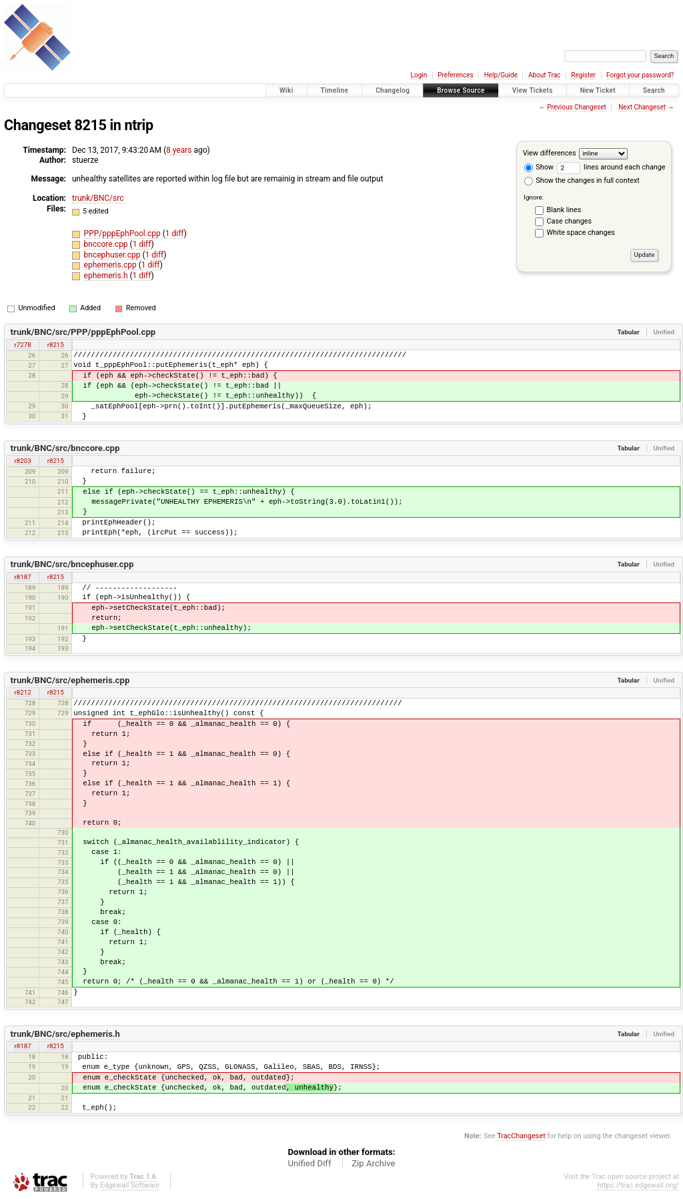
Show (539, 167)
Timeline (335, 90)
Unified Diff (309, 1163)
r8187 (23, 576)
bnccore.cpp (107, 244)
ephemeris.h (107, 275)
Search (654, 90)
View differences (549, 153)
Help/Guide (501, 75)
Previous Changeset (576, 107)
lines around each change (611, 167)
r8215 (55, 344)
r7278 (23, 344)
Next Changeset (642, 107)
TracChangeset (521, 1136)
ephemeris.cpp (111, 265)
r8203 (23, 460)
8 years (178, 150)
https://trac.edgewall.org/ (638, 1185)
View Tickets (532, 90)
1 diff (174, 233)
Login (419, 75)
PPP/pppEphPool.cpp (123, 233)
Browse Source (461, 90)
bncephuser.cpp (113, 255)
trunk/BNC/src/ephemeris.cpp (70, 680)
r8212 (23, 692)
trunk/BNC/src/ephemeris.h (65, 1034)
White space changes (581, 232)
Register (583, 75)
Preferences (455, 75)
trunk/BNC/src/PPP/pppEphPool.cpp (83, 332)
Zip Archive (373, 1163)
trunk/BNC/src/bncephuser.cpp (72, 564)
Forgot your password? (640, 75)
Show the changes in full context (582, 180)
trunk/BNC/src (98, 198)
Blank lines (564, 210)
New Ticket (598, 90)
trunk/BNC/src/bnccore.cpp (65, 448)
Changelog (393, 90)
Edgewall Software (129, 1185)
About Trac (544, 75)
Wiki (286, 90)
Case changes (569, 221)
